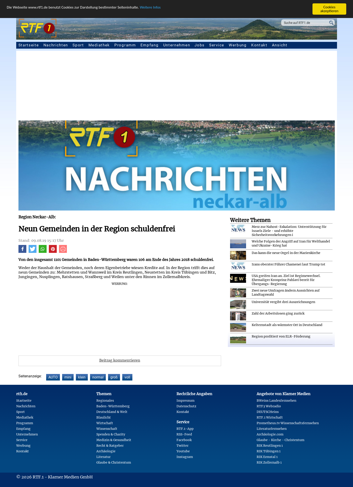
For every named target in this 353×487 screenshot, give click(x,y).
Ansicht (279, 45)
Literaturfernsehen (272, 429)
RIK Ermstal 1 (267, 457)
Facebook (184, 440)
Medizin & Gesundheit (113, 440)
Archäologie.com (270, 434)
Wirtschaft (104, 423)
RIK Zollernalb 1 (269, 462)
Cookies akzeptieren (329, 9)
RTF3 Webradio (269, 406)
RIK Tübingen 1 (269, 451)
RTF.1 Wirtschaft (270, 417)
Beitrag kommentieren (119, 360)
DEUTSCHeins (268, 412)
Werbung (238, 45)
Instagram (184, 457)
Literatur (103, 457)
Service (216, 45)
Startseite (28, 45)
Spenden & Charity (110, 434)
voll (127, 377)
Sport (78, 45)
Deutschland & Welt (111, 412)
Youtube (183, 451)
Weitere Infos (150, 7)
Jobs (200, 45)
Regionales (105, 401)
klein (82, 377)
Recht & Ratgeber (110, 446)
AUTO (53, 377)
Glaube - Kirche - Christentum (280, 440)
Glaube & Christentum (113, 462)
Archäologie (105, 451)
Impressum (185, 401)
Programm (125, 45)
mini (67, 377)
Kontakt (259, 45)
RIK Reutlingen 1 (270, 446)
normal (98, 377)
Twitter (182, 446)
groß (114, 377)
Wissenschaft (106, 429)
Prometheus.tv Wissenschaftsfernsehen (288, 423)
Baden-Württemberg (113, 406)
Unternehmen (176, 45)
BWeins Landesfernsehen (276, 401)
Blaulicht (103, 417)
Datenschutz (186, 406)
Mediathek (99, 45)
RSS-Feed (184, 434)
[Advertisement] (176, 86)
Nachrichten (55, 45)
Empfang (149, 45)
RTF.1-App (185, 429)
